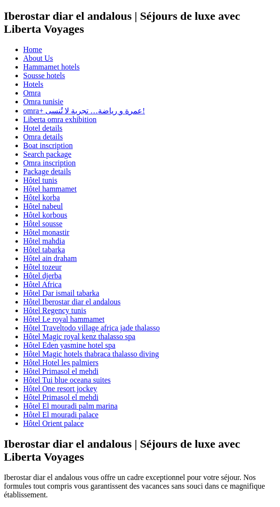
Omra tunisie (43, 101)
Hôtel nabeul (43, 206)
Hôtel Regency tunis (54, 310)
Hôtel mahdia (44, 241)
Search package (47, 154)
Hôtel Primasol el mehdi (60, 371)
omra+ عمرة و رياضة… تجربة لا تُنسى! (84, 111)
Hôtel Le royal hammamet (63, 319)
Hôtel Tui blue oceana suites (67, 380)
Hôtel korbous (45, 215)
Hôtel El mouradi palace (60, 415)
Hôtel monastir (46, 232)
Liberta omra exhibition (60, 119)
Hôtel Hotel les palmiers (60, 362)
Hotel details (42, 128)
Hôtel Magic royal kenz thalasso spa (79, 336)
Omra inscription (49, 163)
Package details (47, 171)
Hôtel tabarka (44, 250)
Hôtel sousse (42, 223)
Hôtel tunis (40, 180)
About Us (38, 58)
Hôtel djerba (42, 276)
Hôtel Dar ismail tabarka (61, 293)
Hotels (33, 84)
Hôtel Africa (42, 284)
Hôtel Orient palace (53, 423)
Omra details (43, 137)
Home (32, 49)
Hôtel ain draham (50, 258)
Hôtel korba (41, 197)
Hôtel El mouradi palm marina (70, 406)
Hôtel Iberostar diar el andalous (72, 302)
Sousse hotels (44, 75)
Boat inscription (48, 145)
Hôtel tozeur (42, 267)
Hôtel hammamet (50, 189)
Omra (32, 93)
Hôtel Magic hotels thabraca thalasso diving (91, 354)
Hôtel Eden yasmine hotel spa (69, 345)
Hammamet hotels (51, 67)
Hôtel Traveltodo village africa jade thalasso (91, 328)
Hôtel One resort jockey (60, 388)
